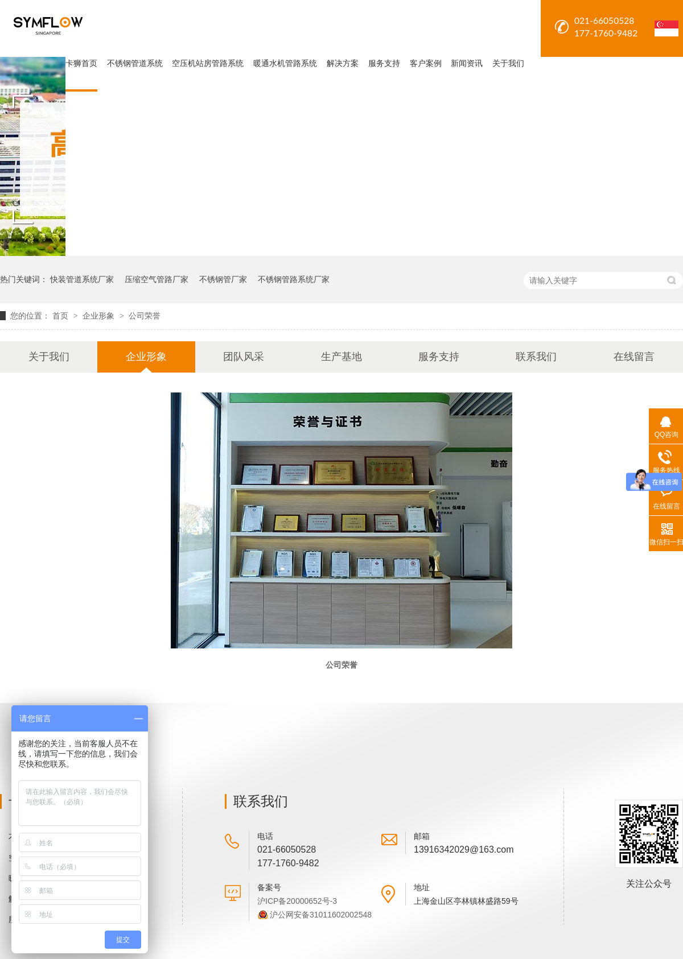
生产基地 (341, 356)
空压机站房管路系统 (208, 63)
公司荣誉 (145, 315)
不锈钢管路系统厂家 (294, 279)
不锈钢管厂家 (223, 279)
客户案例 (426, 63)
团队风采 (243, 356)
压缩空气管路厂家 (156, 279)
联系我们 (536, 356)
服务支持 (384, 63)
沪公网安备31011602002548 (321, 914)
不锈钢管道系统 (135, 63)
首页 (61, 315)
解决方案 (343, 63)
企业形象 (100, 315)
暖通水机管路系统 (285, 63)
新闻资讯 (467, 63)
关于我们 (508, 63)
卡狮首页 (81, 63)
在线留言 (634, 356)
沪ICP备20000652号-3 (297, 901)
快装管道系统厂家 (82, 279)
